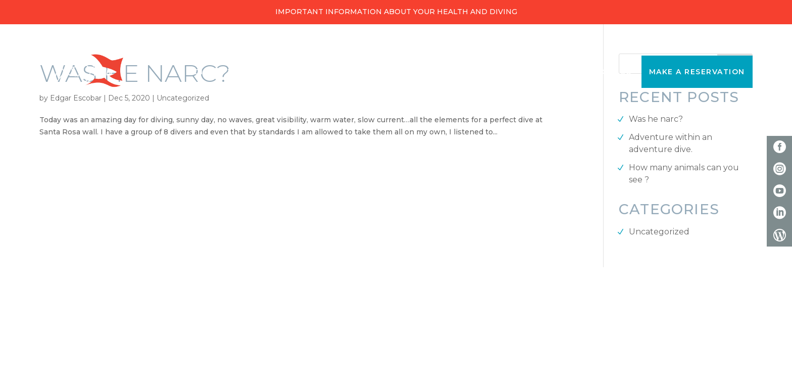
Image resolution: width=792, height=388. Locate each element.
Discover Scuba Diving (515, 71)
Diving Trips (223, 71)
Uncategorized (659, 231)
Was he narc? (656, 119)
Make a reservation (697, 71)
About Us (609, 71)
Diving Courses (316, 71)
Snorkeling (407, 71)
